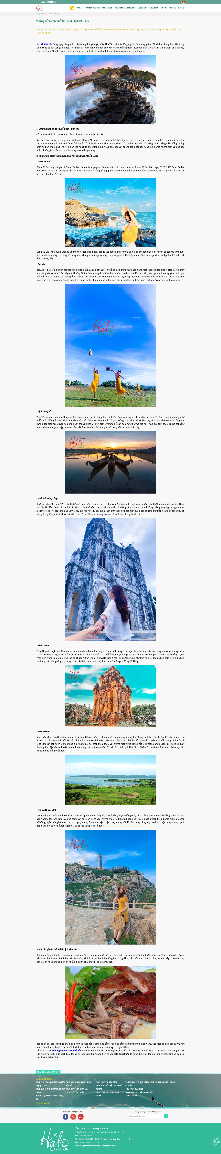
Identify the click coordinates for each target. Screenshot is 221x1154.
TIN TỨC (164, 8)
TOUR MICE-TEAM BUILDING (125, 8)
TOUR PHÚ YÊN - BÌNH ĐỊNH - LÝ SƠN (98, 8)
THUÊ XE (172, 8)
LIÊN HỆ (181, 8)
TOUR (78, 8)
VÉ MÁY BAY (142, 8)
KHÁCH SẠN (153, 8)
